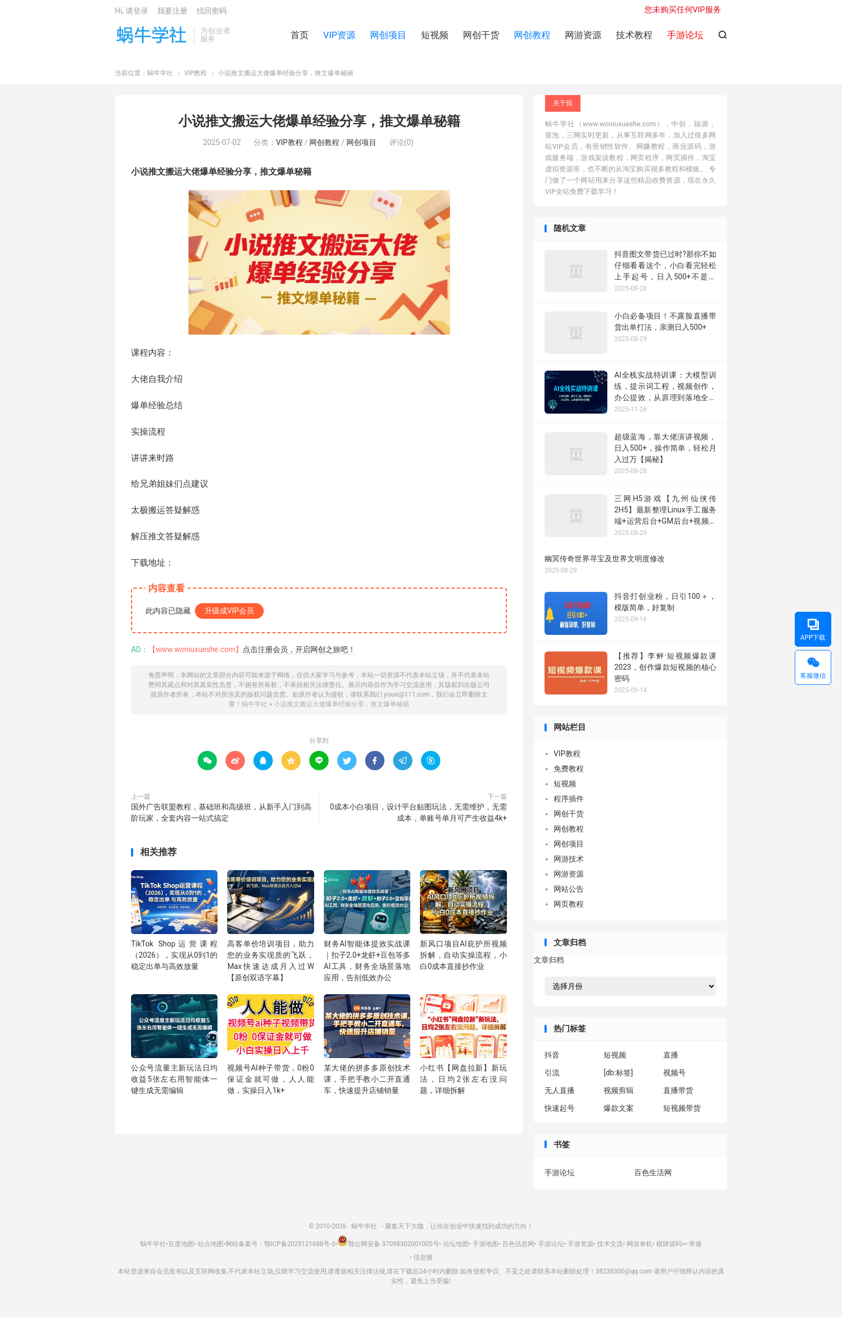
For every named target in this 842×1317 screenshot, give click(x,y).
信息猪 (423, 1263)
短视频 (434, 38)
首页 (300, 38)
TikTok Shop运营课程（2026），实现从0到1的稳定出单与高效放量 (174, 960)
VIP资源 (339, 38)
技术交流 (610, 1249)
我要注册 (172, 14)
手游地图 (485, 1249)
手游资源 (580, 1249)
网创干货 (481, 38)
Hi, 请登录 (131, 14)
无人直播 (560, 1095)
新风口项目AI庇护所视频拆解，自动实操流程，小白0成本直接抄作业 (463, 960)
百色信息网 (518, 1249)
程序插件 (569, 804)
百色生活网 (653, 1178)
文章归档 (549, 965)
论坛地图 (456, 1249)
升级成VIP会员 (229, 616)
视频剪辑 (619, 1095)
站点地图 (210, 1249)
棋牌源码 (669, 1249)
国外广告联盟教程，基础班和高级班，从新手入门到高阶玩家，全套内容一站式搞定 (221, 818)
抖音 (552, 1060)
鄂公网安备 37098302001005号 (388, 1249)
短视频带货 (682, 1113)
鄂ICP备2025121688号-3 (299, 1249)
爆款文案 (619, 1113)
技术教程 (634, 38)
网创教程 (532, 38)
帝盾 (695, 1249)
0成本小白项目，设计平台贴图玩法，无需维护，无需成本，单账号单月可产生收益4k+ (418, 818)
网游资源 (583, 38)
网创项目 (388, 38)
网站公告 (569, 894)
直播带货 (678, 1095)
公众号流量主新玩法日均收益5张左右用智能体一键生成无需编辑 (174, 1085)
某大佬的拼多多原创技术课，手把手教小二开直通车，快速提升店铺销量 (367, 1085)
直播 (670, 1060)
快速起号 (560, 1113)
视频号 (674, 1078)
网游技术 (569, 864)
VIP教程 (195, 79)
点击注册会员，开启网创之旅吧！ (299, 654)
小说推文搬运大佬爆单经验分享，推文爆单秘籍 (319, 127)
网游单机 (639, 1249)
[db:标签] (618, 1078)
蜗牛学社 (151, 38)
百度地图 (181, 1249)
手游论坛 (560, 1178)
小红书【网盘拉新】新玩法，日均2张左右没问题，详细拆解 (463, 1085)
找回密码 (212, 14)
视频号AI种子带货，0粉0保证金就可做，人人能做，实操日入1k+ (270, 1085)
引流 (552, 1078)
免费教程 (569, 774)
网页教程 (569, 909)
